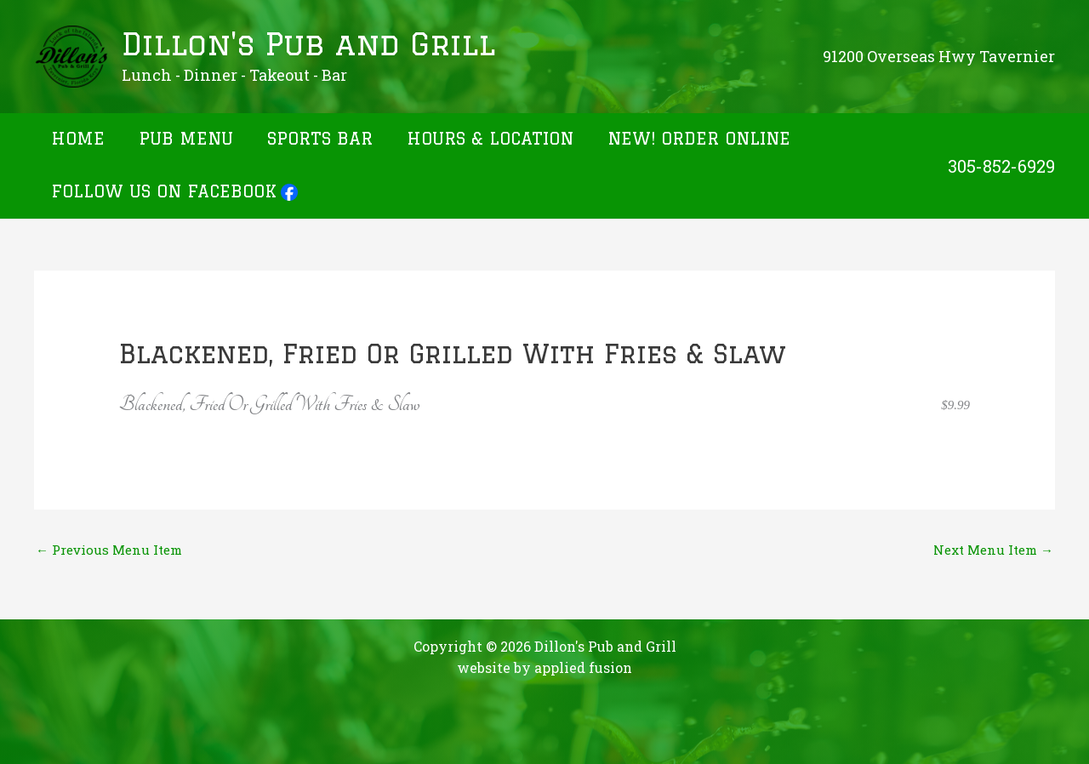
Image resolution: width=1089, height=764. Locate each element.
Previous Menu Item (109, 549)
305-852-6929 (1001, 166)
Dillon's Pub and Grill (308, 44)
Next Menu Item (993, 549)
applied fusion (583, 667)
